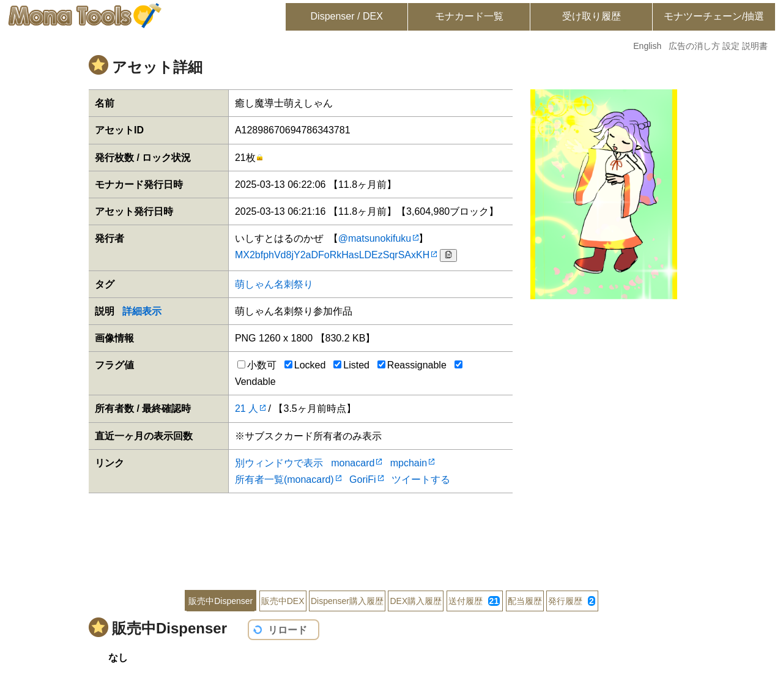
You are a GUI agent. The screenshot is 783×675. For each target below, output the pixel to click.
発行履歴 (571, 601)
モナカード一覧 (469, 16)
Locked (305, 365)
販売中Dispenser (220, 601)
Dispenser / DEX (347, 16)
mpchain (408, 463)
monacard (352, 463)
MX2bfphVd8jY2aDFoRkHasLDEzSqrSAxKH (332, 255)
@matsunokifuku (374, 238)
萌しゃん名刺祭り (274, 284)
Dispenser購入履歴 (347, 601)
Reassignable (412, 365)
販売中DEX (283, 601)
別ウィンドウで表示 (279, 463)
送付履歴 (474, 601)
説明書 (755, 46)
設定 (731, 46)
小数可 (256, 365)
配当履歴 (525, 601)
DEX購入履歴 (416, 601)
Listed (351, 365)
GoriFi (362, 479)
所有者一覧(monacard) (284, 479)
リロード (287, 630)
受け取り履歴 (591, 16)
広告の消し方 (694, 46)
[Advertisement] (391, 533)
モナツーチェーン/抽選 (714, 16)
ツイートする (421, 479)
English (647, 46)
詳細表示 (141, 311)
